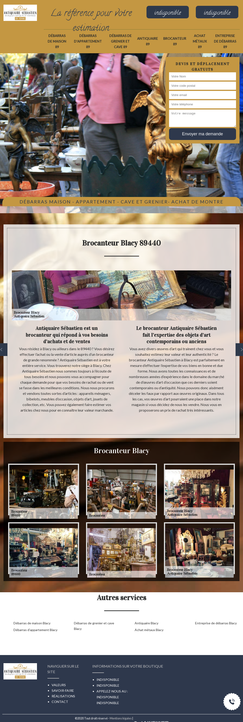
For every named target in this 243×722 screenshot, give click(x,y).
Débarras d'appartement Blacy (35, 630)
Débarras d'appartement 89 (88, 41)
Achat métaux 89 (200, 41)
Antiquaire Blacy (146, 623)
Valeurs (59, 685)
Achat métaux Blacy (149, 630)
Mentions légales (121, 718)
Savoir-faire (63, 690)
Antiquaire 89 (147, 41)
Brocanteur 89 (174, 41)
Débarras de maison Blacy (31, 623)
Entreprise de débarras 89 (225, 41)
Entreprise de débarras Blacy (216, 623)
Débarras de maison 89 (57, 41)
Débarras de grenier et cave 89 (120, 41)
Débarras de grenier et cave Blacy (94, 626)
